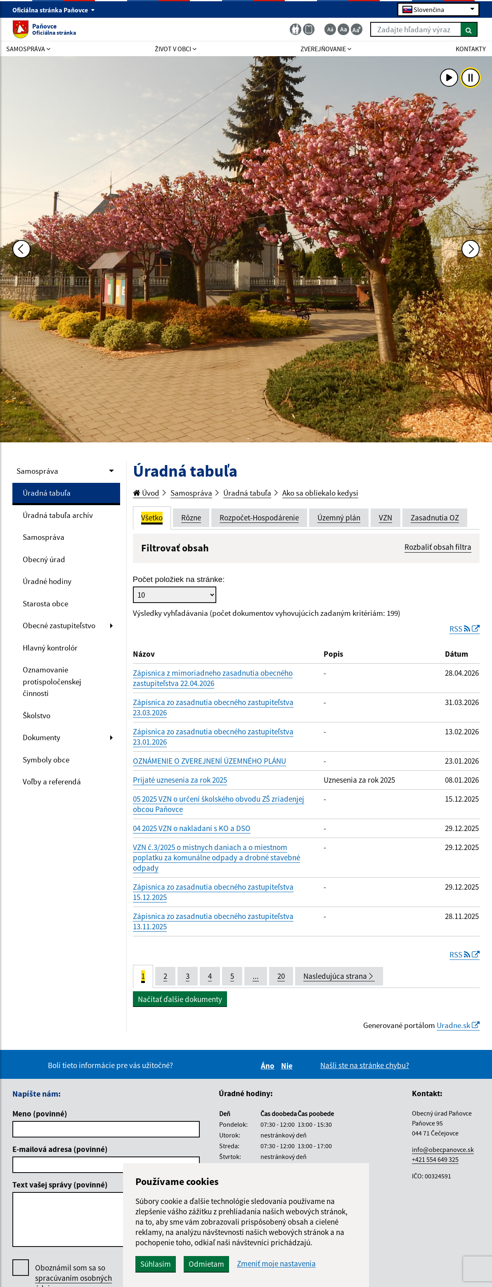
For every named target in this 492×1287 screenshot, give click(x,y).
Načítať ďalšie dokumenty (180, 999)
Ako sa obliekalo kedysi (320, 493)
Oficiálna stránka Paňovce (53, 10)
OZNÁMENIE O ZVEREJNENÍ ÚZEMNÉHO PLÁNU (209, 761)
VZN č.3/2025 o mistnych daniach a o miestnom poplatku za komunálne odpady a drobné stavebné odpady (216, 857)
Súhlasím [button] (155, 1264)
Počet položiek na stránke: (179, 579)
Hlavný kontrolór (50, 648)
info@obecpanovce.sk (443, 1149)
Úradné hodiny (47, 581)
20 (281, 976)
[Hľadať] (469, 29)
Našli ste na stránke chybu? (364, 1065)
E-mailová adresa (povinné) (60, 1149)
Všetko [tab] (152, 517)
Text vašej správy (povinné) (60, 1185)
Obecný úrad (44, 559)
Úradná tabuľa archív (58, 515)
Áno (269, 1066)
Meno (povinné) (39, 1113)
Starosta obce (45, 603)
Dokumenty (41, 737)
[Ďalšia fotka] (470, 249)
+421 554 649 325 (435, 1159)
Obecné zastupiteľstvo (59, 625)
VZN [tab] (385, 517)
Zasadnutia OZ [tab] (435, 517)
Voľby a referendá (52, 781)
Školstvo (36, 715)
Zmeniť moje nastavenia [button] (276, 1264)
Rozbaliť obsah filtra (437, 547)
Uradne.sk (458, 1025)
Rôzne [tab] (191, 517)
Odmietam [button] (206, 1264)
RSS (464, 629)
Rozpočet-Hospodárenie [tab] (259, 517)
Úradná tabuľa (47, 493)
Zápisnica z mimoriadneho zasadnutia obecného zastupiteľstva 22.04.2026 (213, 678)
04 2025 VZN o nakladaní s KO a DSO (192, 828)
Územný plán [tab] (338, 517)
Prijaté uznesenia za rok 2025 (180, 780)
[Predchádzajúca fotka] (21, 249)
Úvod (146, 493)
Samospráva (37, 471)
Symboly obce (46, 760)
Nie (288, 1066)
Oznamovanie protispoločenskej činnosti (52, 681)
